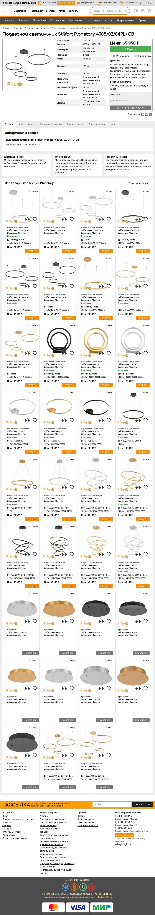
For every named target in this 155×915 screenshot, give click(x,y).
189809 (107, 595)
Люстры (23, 20)
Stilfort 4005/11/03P (90, 500)
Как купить (8, 828)
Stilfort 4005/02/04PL (53, 567)
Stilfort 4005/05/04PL (90, 567)
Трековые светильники (51, 844)
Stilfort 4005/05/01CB (127, 701)
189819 (33, 461)
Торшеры (44, 832)
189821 (107, 394)
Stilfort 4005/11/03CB (53, 701)
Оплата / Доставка (11, 832)
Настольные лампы (50, 828)
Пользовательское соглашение (17, 819)
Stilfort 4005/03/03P (53, 768)
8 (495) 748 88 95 (123, 816)
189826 (70, 327)
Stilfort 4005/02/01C (90, 433)
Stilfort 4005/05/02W (90, 366)
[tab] (9, 124)
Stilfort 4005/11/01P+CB (17, 231)
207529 (107, 260)
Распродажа (8, 835)
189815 (33, 528)
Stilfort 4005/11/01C (16, 433)
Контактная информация (15, 838)
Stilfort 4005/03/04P (90, 768)
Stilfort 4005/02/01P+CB (128, 231)
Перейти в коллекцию (139, 184)
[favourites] (35, 221)
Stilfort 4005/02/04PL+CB (55, 299)
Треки (142, 20)
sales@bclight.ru (87, 3)
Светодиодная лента (50, 860)
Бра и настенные (48, 825)
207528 (144, 260)
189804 (144, 662)
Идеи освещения (86, 822)
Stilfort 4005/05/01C (53, 433)
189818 (70, 461)
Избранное (121, 56)
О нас (5, 816)
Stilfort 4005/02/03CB (127, 634)
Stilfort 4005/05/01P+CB (91, 299)
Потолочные (57, 20)
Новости (6, 822)
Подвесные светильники (52, 819)
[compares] (27, 221)
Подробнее (30, 654)
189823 (33, 394)
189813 (107, 528)
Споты (108, 20)
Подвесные (39, 20)
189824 (144, 327)
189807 (33, 662)
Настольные (93, 20)
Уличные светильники (51, 854)
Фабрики (6, 825)
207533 (107, 193)
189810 (70, 595)
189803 (33, 729)
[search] (126, 10)
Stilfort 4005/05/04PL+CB (18, 366)
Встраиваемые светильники (54, 841)
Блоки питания (47, 866)
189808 (144, 595)
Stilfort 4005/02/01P (127, 433)
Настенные (75, 20)
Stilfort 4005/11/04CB (16, 634)
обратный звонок (66, 3)
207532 (144, 193)
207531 (33, 260)
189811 (33, 595)
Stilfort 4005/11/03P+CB (54, 231)
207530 (70, 260)
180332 (107, 729)
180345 (70, 729)
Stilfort (85, 55)
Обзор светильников (88, 825)
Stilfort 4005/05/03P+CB (128, 299)
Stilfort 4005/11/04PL (127, 567)
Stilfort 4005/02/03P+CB (17, 299)
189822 (70, 394)
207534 (70, 193)
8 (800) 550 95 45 (123, 828)
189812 (144, 528)
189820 (144, 394)
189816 (144, 461)
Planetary (87, 59)
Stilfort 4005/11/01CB (90, 701)
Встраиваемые (125, 20)
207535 (33, 193)
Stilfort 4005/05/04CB (53, 634)
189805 (107, 662)
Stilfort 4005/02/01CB (16, 768)
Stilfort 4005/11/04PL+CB (92, 231)
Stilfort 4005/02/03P (16, 567)
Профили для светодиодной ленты (57, 863)
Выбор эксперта (86, 819)
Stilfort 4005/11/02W (127, 366)
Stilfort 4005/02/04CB (90, 634)
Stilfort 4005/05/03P (127, 500)
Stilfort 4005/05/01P (16, 500)
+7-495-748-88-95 (49, 3)
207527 (33, 327)
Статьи (81, 816)
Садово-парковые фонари (53, 857)
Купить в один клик (130, 107)
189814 (70, 528)
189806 (70, 662)
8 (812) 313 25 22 (123, 822)
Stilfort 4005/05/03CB (16, 701)
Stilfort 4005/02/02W (53, 366)
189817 (107, 461)
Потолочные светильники (53, 822)
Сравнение (143, 56)
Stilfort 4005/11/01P (53, 500)
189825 (107, 327)
